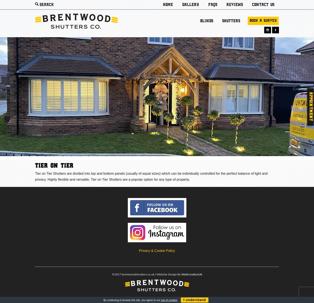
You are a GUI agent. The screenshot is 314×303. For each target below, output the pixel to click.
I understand (194, 300)
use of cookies (169, 300)
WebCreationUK (191, 274)
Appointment (311, 106)
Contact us (263, 5)
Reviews (235, 5)
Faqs (212, 5)
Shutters (231, 21)
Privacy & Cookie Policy (157, 251)
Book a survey (263, 21)
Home (168, 5)
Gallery (190, 5)
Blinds (206, 21)
